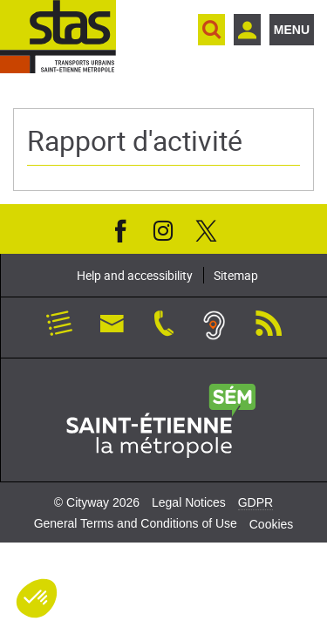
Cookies (271, 524)
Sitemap (236, 275)
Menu (292, 30)
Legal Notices (189, 502)
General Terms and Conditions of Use (135, 523)
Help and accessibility (135, 275)
